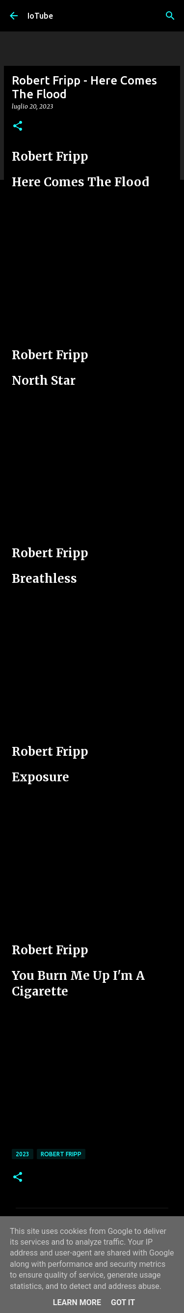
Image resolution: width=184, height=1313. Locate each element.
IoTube (40, 15)
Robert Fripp (61, 1154)
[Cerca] (170, 16)
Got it (123, 1302)
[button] (18, 126)
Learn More (77, 1302)
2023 (22, 1154)
